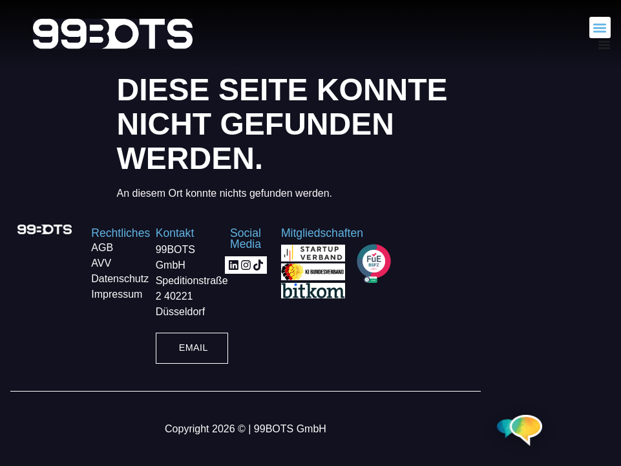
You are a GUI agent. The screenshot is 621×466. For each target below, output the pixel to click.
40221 (178, 296)
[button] (600, 27)
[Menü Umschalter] (604, 44)
